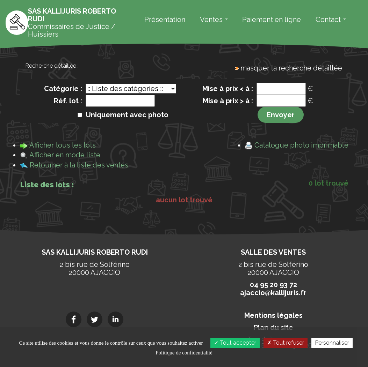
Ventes (214, 19)
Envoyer (281, 115)
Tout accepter (235, 342)
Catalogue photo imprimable (301, 145)
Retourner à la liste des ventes (79, 165)
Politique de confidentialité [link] (184, 352)
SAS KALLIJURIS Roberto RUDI (95, 252)
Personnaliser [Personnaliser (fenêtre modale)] (332, 342)
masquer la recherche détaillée (291, 68)
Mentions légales (273, 315)
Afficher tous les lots (62, 145)
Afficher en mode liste (64, 155)
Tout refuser (285, 342)
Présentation (164, 19)
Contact (331, 19)
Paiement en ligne (271, 19)
